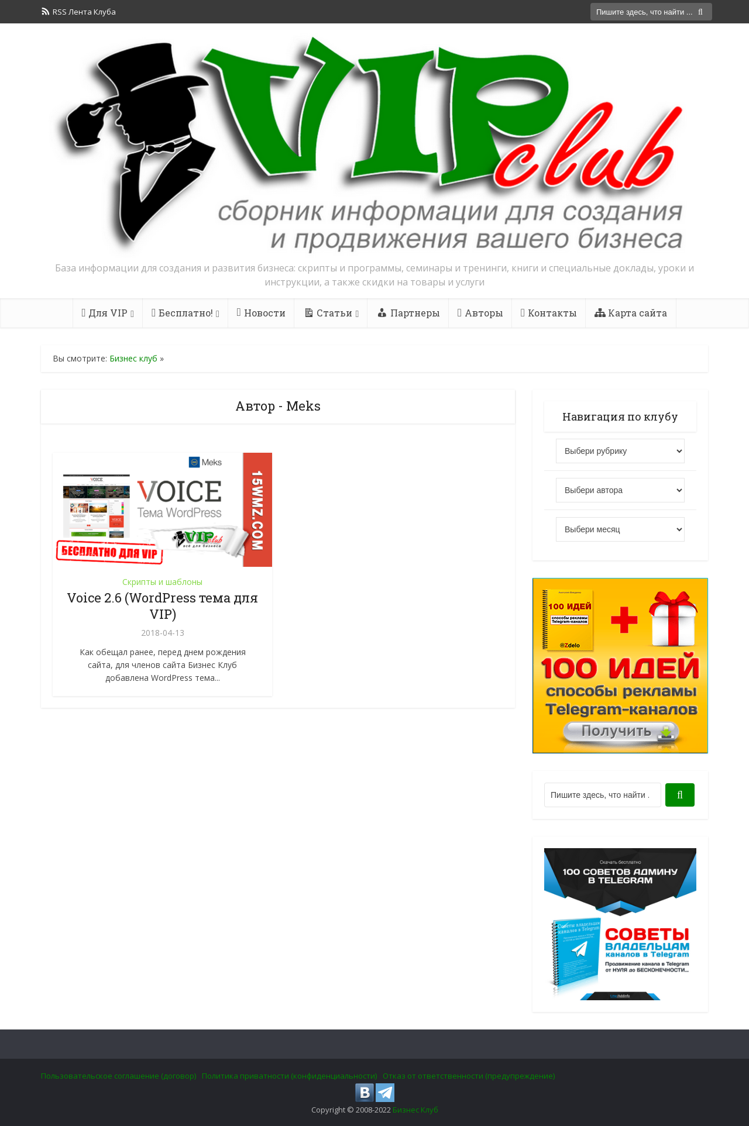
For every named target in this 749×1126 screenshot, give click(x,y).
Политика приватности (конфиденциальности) (289, 1075)
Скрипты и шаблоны (162, 581)
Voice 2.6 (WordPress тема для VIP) (162, 605)
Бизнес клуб (133, 358)
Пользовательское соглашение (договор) (118, 1075)
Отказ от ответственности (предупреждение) (469, 1075)
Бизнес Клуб (415, 1109)
